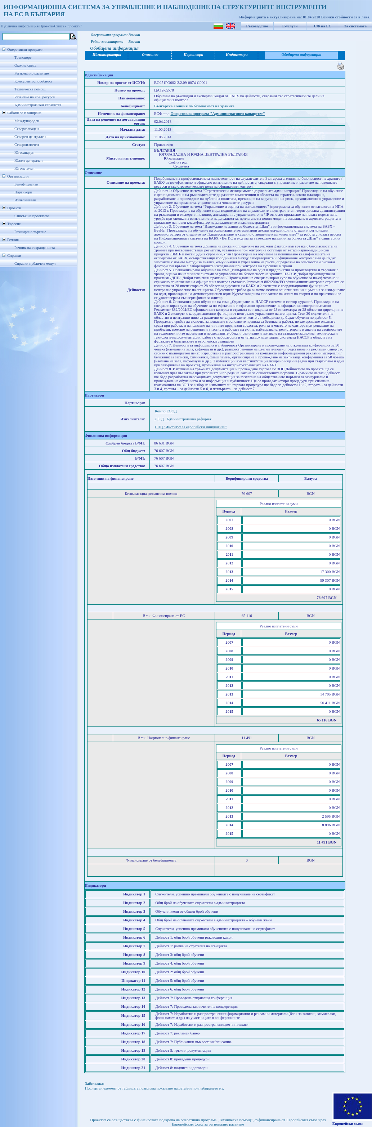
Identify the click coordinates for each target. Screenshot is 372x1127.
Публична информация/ (20, 26)
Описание (150, 55)
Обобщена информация (301, 55)
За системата (355, 26)
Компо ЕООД (166, 411)
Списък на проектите (31, 216)
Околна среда (25, 65)
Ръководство (257, 26)
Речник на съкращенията (34, 248)
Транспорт (22, 57)
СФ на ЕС (322, 26)
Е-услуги (290, 26)
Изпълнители (25, 200)
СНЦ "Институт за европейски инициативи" (191, 427)
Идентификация (107, 55)
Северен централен (30, 137)
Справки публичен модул (34, 263)
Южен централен (28, 160)
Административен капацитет (37, 105)
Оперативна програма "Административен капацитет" (217, 114)
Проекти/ (46, 26)
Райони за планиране (24, 113)
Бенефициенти (26, 184)
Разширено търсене (30, 232)
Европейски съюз (347, 1124)
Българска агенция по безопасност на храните (194, 106)
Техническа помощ (29, 89)
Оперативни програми (25, 50)
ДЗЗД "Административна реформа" (183, 419)
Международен (26, 121)
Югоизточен (24, 168)
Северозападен (26, 129)
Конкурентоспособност (33, 81)
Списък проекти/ (68, 26)
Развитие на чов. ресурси (34, 97)
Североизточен (26, 145)
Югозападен (24, 153)
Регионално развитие (31, 73)
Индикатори (237, 55)
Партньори (23, 192)
